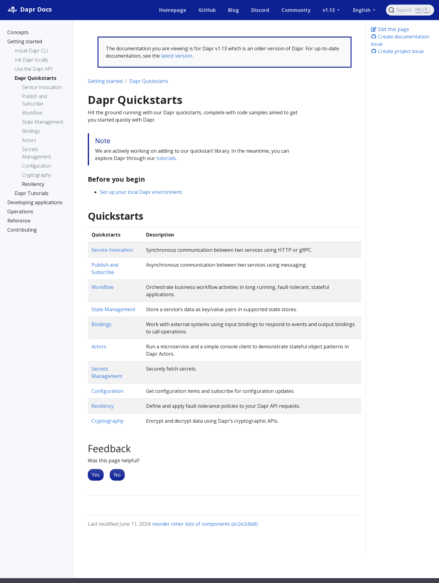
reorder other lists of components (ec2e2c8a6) (205, 524)
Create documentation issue (400, 40)
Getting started (105, 81)
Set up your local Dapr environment (141, 192)
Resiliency (102, 406)
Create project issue (397, 51)
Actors (98, 346)
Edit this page (390, 29)
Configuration (107, 391)
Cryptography (107, 421)
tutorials (166, 158)
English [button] (362, 10)
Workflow (102, 287)
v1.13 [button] (329, 10)
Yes (96, 474)
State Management (113, 309)
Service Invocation (112, 250)
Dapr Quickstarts (148, 81)
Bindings (101, 324)
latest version (176, 55)
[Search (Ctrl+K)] (410, 10)
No (117, 474)
